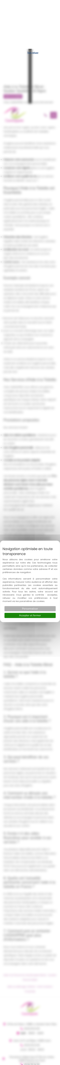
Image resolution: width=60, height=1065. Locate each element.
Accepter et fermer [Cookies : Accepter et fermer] (30, 566)
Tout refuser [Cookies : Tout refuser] (32, 4)
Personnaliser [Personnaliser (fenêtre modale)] (30, 560)
